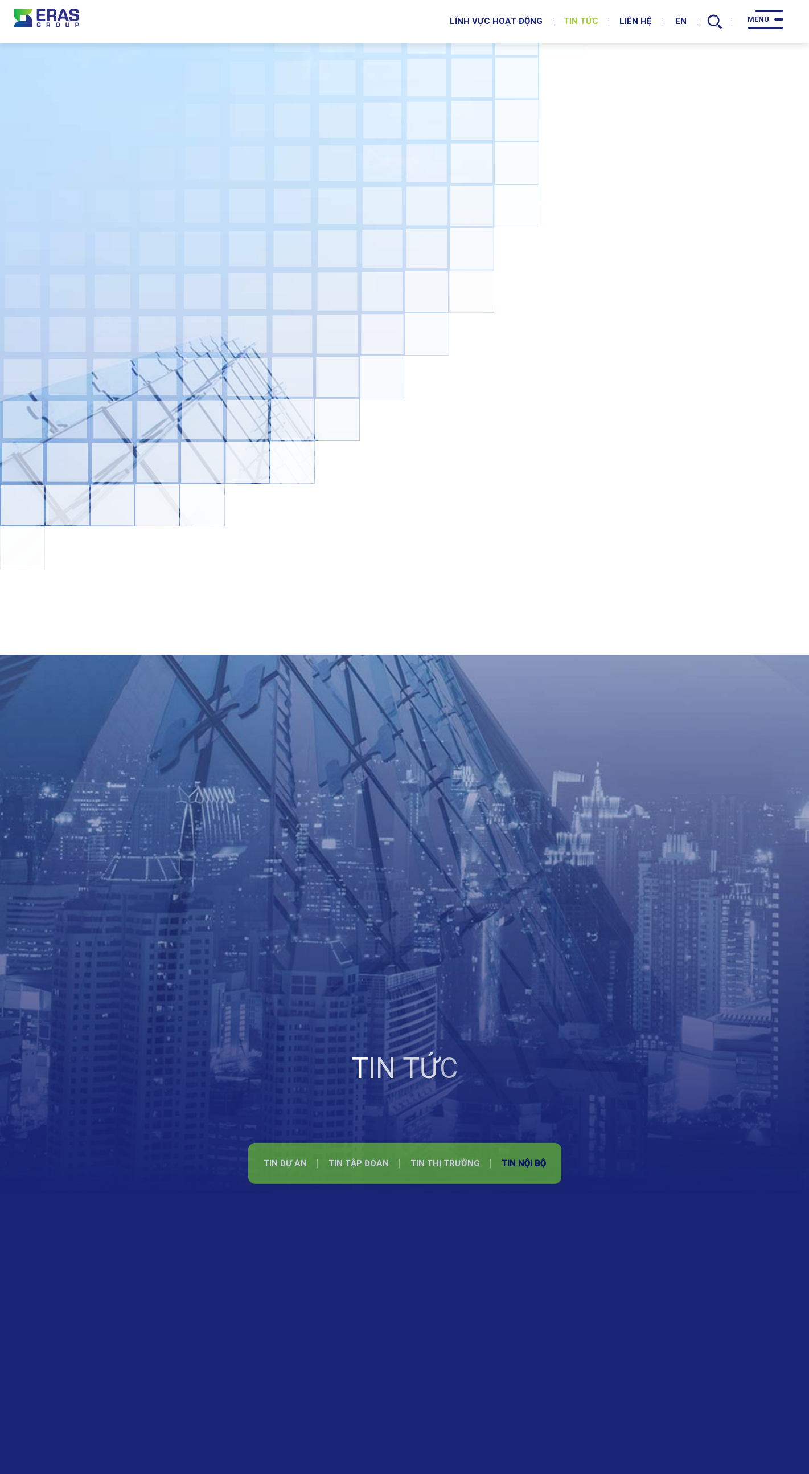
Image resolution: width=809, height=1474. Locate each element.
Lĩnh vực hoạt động (496, 21)
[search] (715, 22)
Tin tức (581, 21)
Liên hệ (635, 21)
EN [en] (678, 21)
